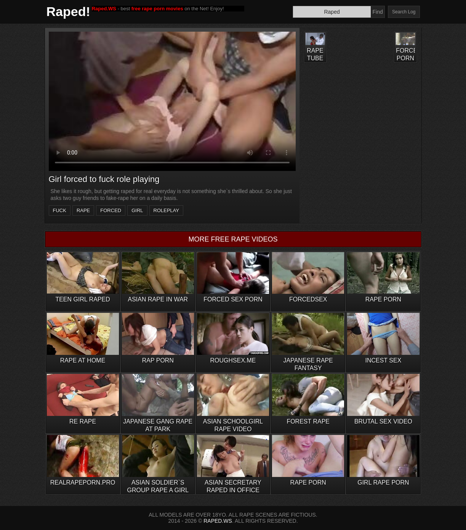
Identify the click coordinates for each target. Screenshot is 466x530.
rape (83, 210)
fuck (59, 210)
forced (110, 210)
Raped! (68, 11)
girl (137, 210)
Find (377, 12)
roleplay (166, 210)
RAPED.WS (217, 521)
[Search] (332, 12)
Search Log (403, 11)
